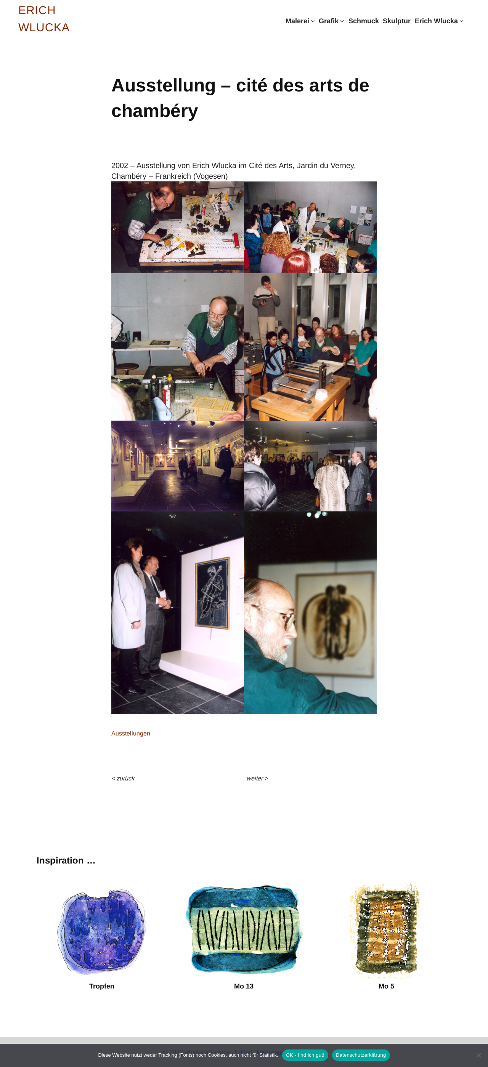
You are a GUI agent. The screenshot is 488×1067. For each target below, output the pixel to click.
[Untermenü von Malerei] (313, 21)
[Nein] (478, 1055)
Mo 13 (244, 986)
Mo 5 (386, 986)
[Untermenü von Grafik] (342, 21)
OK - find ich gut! (305, 1055)
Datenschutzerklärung (361, 1055)
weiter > (257, 778)
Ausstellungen (130, 733)
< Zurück (122, 778)
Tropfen (101, 986)
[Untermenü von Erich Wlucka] (461, 21)
